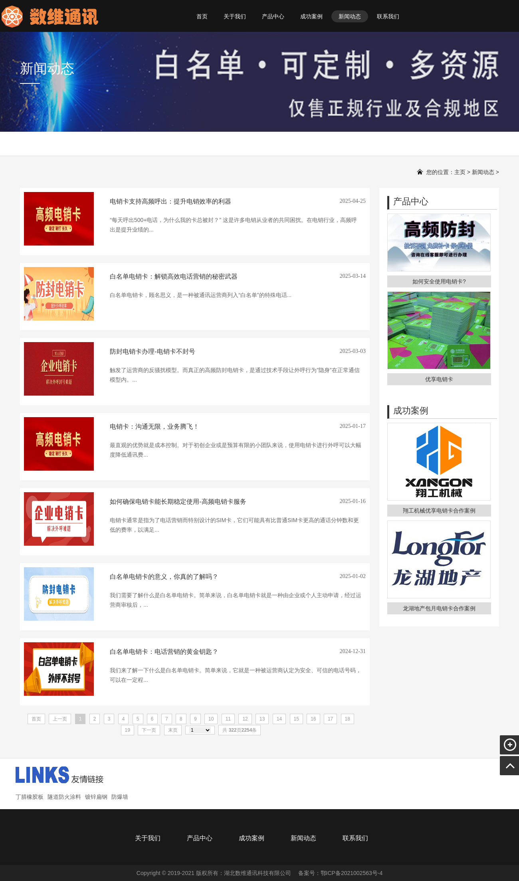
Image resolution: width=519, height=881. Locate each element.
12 (245, 719)
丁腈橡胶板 (30, 797)
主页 (460, 172)
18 (347, 719)
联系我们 (388, 16)
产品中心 (273, 16)
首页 (202, 16)
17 (330, 719)
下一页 (149, 730)
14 (279, 719)
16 (313, 719)
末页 (173, 730)
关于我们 (235, 16)
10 (211, 719)
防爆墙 (119, 797)
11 (228, 719)
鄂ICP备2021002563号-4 (352, 873)
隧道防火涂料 (64, 797)
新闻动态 (350, 16)
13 (262, 719)
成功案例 (311, 16)
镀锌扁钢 (96, 797)
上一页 (60, 719)
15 (296, 719)
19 (127, 730)
